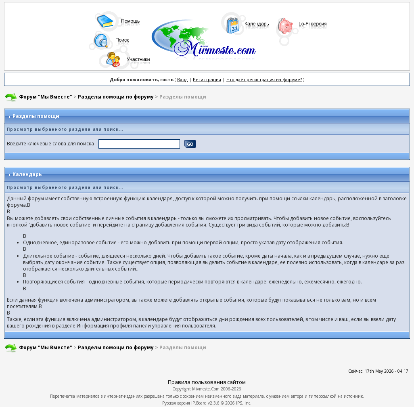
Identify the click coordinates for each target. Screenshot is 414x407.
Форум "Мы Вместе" (45, 96)
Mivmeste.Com (206, 389)
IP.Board (199, 403)
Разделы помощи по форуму (116, 96)
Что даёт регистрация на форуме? (264, 79)
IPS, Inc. (243, 403)
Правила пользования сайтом (207, 382)
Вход (182, 79)
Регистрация (207, 79)
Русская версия (176, 403)
